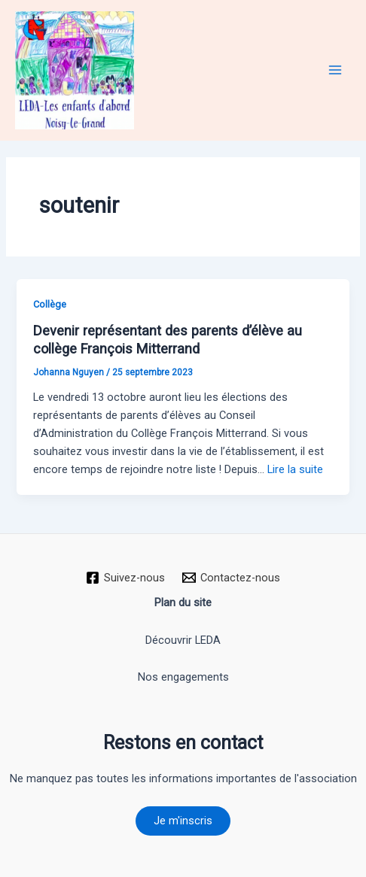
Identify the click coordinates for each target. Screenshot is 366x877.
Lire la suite (295, 469)
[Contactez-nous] (231, 577)
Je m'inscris (183, 820)
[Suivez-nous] (125, 577)
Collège (49, 304)
